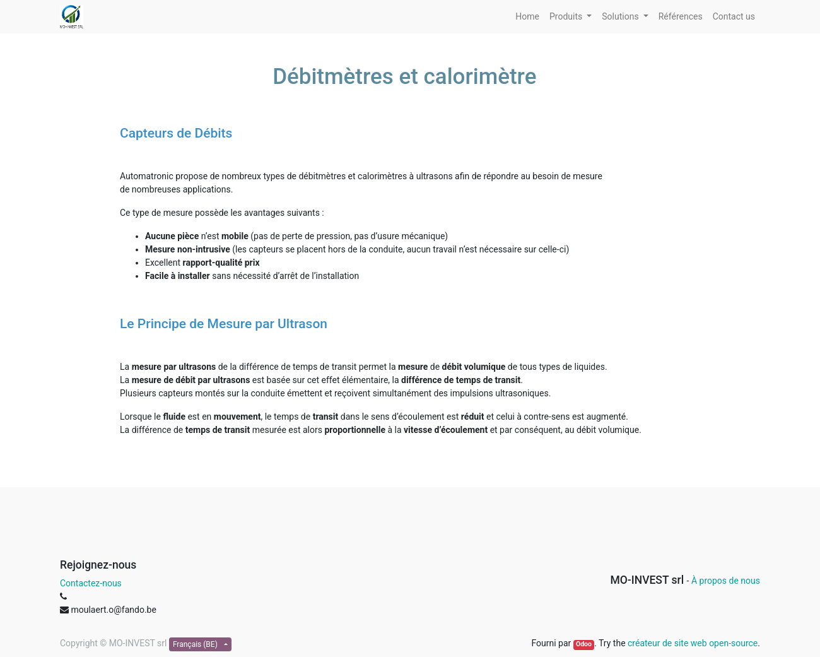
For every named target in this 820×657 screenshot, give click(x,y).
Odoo (584, 644)
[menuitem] (527, 16)
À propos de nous (725, 581)
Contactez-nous (91, 583)
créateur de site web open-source (693, 643)
